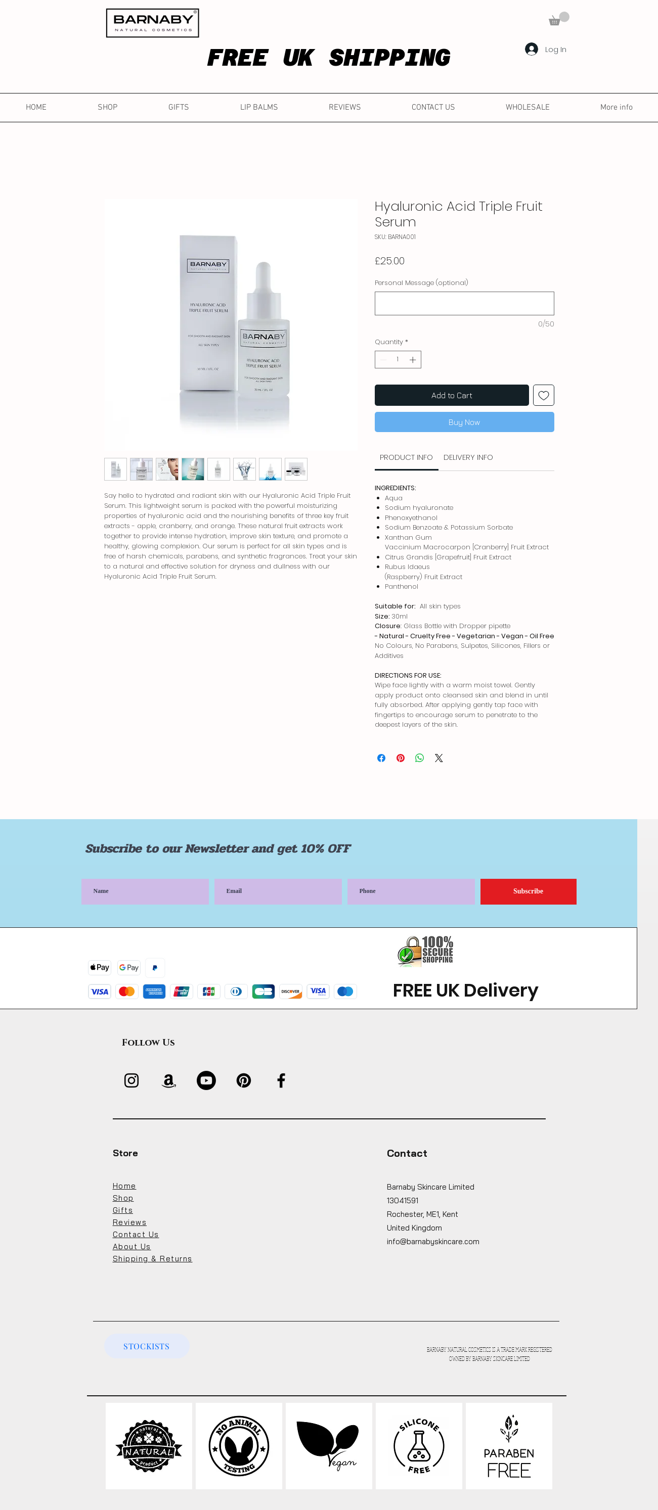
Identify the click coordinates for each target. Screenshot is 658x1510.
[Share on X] (439, 758)
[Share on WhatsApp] (420, 758)
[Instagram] (131, 1080)
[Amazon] (169, 1080)
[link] (406, 457)
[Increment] (414, 359)
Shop (123, 1198)
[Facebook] (281, 1080)
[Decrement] (382, 359)
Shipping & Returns (153, 1258)
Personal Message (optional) (421, 283)
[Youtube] (206, 1080)
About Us (132, 1246)
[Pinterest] (243, 1080)
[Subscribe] (528, 892)
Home (125, 1186)
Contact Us (136, 1234)
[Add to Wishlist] (543, 395)
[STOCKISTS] (147, 1346)
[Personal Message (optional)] (464, 303)
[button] (559, 18)
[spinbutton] (398, 359)
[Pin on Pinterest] (400, 758)
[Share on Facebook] (381, 758)
